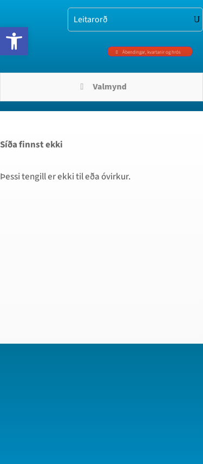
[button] (14, 41)
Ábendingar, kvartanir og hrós (151, 52)
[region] (101, 358)
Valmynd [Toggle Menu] (101, 87)
